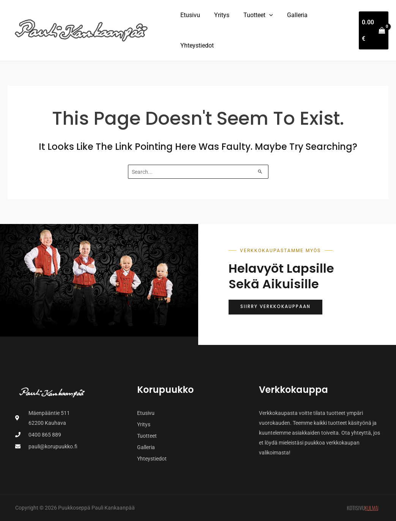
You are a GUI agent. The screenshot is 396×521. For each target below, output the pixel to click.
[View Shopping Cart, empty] (372, 30)
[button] (264, 15)
